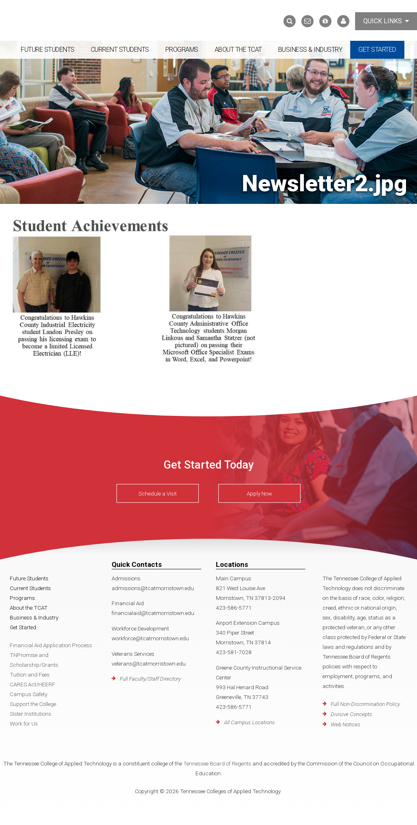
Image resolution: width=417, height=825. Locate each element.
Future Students (48, 49)
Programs (181, 49)
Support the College (33, 704)
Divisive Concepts (351, 714)
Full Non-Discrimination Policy (365, 704)
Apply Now (259, 493)
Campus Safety (28, 694)
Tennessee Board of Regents (217, 763)
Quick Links (386, 21)
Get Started (377, 49)
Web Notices (345, 724)
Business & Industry (310, 49)
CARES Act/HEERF (32, 684)
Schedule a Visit (157, 493)
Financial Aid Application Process (51, 645)
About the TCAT (238, 49)
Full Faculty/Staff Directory (150, 678)
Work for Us (24, 723)
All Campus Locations (249, 722)
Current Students (120, 49)
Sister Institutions (30, 713)
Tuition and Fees (30, 674)
